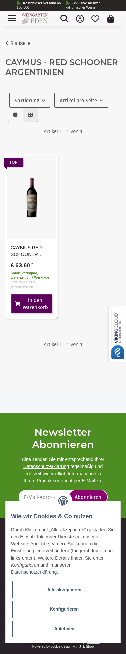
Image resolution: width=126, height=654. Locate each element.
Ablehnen (64, 628)
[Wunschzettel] (95, 18)
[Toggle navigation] (12, 15)
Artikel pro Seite (78, 100)
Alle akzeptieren (64, 589)
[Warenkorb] (110, 18)
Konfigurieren (64, 609)
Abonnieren (88, 497)
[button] (64, 18)
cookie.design (61, 646)
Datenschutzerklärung (46, 466)
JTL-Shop (86, 646)
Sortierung (27, 100)
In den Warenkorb (31, 303)
